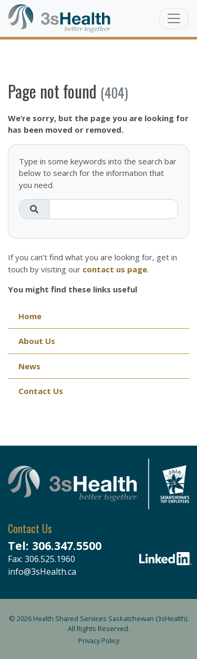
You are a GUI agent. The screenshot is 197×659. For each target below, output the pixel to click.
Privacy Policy (98, 640)
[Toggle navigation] (174, 18)
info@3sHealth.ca (42, 571)
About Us (36, 341)
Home (30, 316)
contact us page (114, 269)
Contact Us (40, 391)
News (29, 366)
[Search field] (113, 209)
